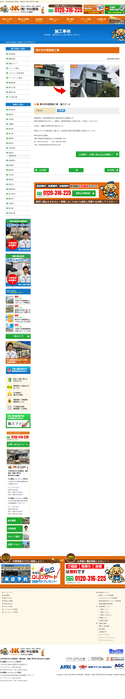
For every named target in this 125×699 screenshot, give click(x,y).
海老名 (11, 153)
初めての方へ (8, 20)
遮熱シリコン (104, 612)
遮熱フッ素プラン (106, 615)
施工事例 (70, 20)
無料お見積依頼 (83, 193)
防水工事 (12, 87)
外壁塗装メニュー (103, 592)
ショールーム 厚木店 (11, 609)
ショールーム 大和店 (11, 612)
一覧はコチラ (18, 336)
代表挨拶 (19, 528)
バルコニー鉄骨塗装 (16, 73)
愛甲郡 (11, 170)
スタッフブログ (104, 634)
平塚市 (11, 203)
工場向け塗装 (103, 620)
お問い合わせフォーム (18, 444)
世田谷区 (12, 110)
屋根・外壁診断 (104, 626)
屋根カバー (13, 63)
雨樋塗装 (12, 83)
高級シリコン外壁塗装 (106, 595)
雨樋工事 (12, 92)
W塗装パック (103, 618)
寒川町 (11, 208)
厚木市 (11, 184)
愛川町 (11, 129)
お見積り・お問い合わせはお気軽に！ (96, 154)
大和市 (11, 175)
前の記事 (110, 170)
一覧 (76, 170)
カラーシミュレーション (107, 637)
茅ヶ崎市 (12, 194)
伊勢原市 (12, 160)
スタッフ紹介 (86, 20)
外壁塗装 (61, 110)
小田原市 (12, 148)
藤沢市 (11, 199)
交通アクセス (19, 544)
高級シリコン (104, 609)
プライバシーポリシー (106, 640)
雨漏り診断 (102, 623)
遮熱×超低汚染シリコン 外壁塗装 (110, 601)
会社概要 (19, 520)
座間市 (11, 138)
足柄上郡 (12, 213)
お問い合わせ (8, 604)
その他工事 (13, 97)
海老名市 (12, 156)
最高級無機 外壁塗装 (106, 604)
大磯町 (11, 124)
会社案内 (39, 20)
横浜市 (11, 114)
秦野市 (11, 180)
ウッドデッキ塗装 (15, 78)
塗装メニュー (54, 20)
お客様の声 (101, 20)
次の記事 (42, 170)
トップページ (8, 592)
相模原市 (12, 189)
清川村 (11, 134)
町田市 (11, 143)
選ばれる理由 (23, 20)
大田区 (11, 119)
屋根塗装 (12, 59)
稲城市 (11, 165)
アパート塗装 (14, 68)
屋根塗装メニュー (105, 606)
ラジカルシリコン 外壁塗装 (108, 598)
